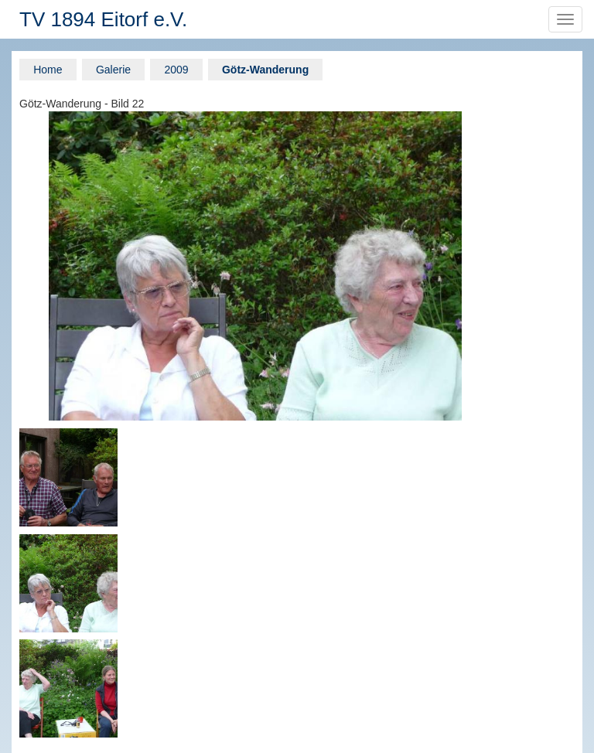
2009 (176, 69)
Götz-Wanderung (265, 69)
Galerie (113, 69)
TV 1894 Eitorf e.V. (103, 19)
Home (47, 69)
